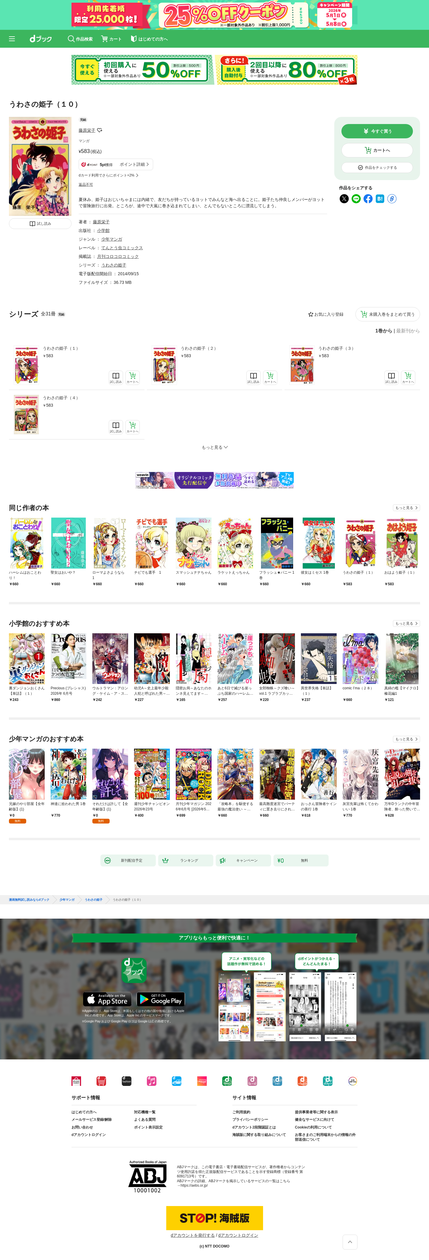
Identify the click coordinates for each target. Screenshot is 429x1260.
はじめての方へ (84, 1112)
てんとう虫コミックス (122, 247)
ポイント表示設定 (148, 1127)
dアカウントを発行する (193, 1235)
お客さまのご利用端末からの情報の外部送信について (325, 1137)
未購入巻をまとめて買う (392, 314)
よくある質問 (145, 1119)
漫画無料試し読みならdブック (29, 899)
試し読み (44, 224)
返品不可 (86, 184)
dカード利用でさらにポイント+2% (106, 175)
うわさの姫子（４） (61, 397)
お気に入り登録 (328, 314)
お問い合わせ (82, 1127)
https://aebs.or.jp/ (194, 1185)
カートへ (381, 150)
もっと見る (404, 508)
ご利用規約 (241, 1112)
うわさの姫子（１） (61, 348)
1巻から (383, 331)
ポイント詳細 (132, 164)
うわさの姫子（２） (199, 348)
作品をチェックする (381, 167)
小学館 (103, 230)
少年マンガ (111, 239)
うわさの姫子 (113, 265)
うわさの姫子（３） (337, 348)
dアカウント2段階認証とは (254, 1127)
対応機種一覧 (145, 1112)
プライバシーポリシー (250, 1119)
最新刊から (408, 331)
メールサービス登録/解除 (92, 1119)
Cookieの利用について (313, 1127)
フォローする (99, 130)
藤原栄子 (87, 130)
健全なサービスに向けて (314, 1119)
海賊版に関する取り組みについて (259, 1135)
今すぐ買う (381, 131)
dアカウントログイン (89, 1135)
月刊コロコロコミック (118, 256)
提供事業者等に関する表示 (316, 1112)
